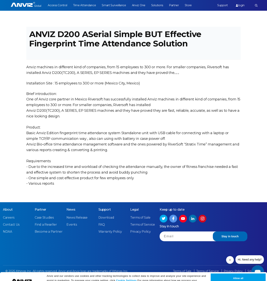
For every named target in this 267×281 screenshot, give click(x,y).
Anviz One (138, 5)
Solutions (157, 5)
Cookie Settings (126, 271)
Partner (174, 5)
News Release (76, 217)
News (70, 209)
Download (106, 217)
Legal (134, 209)
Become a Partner (48, 231)
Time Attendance (84, 5)
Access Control (57, 5)
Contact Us (11, 224)
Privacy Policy (104, 276)
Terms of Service (142, 224)
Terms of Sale (140, 217)
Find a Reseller (46, 224)
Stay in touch (230, 236)
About (8, 209)
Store (188, 5)
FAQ (101, 224)
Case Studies (44, 217)
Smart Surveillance (114, 5)
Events (71, 224)
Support (222, 5)
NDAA (7, 231)
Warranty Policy (110, 231)
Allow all (238, 269)
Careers (8, 217)
